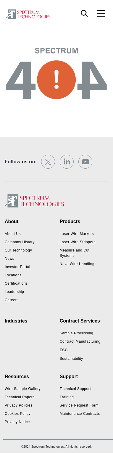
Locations (13, 275)
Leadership (14, 292)
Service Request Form (79, 405)
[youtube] (85, 162)
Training (67, 397)
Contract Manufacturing (80, 341)
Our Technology (18, 250)
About (11, 221)
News (9, 259)
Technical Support (75, 389)
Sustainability (71, 359)
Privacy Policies (19, 405)
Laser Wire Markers (77, 234)
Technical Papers (20, 397)
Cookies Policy (17, 414)
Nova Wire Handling (77, 264)
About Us (13, 234)
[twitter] (48, 162)
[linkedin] (67, 162)
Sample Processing (76, 333)
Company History (20, 242)
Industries (16, 320)
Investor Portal (17, 267)
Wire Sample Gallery (23, 389)
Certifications (16, 283)
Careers (12, 300)
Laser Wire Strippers (78, 242)
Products (70, 221)
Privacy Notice (17, 422)
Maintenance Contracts (80, 414)
